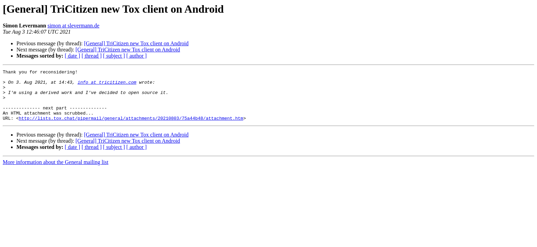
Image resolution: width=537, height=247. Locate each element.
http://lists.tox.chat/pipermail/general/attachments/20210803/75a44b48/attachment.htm (131, 128)
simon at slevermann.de (74, 25)
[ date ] (72, 56)
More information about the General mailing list (55, 172)
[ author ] (136, 56)
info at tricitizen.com (106, 85)
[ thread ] (92, 56)
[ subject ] (114, 56)
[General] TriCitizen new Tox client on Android (136, 43)
